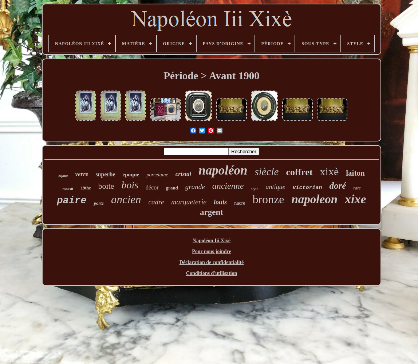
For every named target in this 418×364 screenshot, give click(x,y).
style (254, 189)
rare (356, 188)
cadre (156, 202)
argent (211, 212)
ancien (126, 199)
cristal (183, 174)
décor (152, 187)
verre (81, 174)
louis (220, 202)
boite (106, 186)
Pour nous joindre (211, 251)
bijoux (63, 176)
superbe (105, 174)
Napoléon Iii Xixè (211, 240)
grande (195, 187)
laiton (355, 173)
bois (129, 185)
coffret (299, 172)
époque (131, 174)
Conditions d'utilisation (211, 273)
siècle (267, 171)
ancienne (228, 186)
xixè (329, 171)
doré (337, 186)
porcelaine (157, 174)
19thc (85, 188)
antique (275, 187)
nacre (239, 203)
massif (67, 189)
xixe (355, 199)
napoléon (222, 170)
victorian (307, 188)
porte (98, 203)
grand (172, 188)
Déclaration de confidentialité (212, 262)
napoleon (315, 199)
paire (71, 200)
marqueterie (188, 202)
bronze (268, 199)
